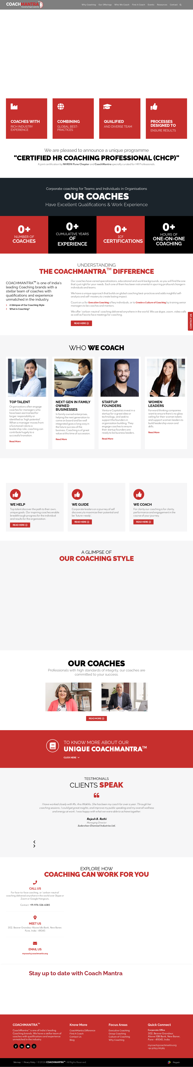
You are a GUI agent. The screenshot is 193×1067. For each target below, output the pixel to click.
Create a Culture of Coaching (151, 302)
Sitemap (17, 1062)
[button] (96, 842)
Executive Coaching (98, 302)
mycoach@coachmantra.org (35, 953)
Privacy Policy (29, 1062)
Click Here (72, 757)
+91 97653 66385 (156, 1048)
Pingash (173, 1062)
